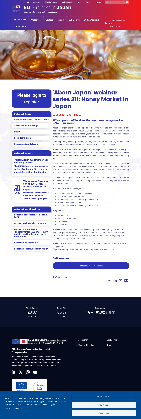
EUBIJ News (74, 20)
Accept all (104, 413)
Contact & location (86, 345)
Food (65, 277)
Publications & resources (71, 2)
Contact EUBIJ (20, 26)
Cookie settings (103, 397)
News (98, 2)
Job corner (83, 339)
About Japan (20, 19)
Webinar (58, 277)
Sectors (49, 20)
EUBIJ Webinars (91, 20)
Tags (109, 345)
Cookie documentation (13, 408)
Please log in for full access (91, 265)
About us (36, 2)
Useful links (112, 339)
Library (60, 20)
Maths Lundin (67, 229)
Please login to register (31, 98)
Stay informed (51, 2)
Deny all (104, 405)
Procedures (36, 20)
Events (89, 2)
